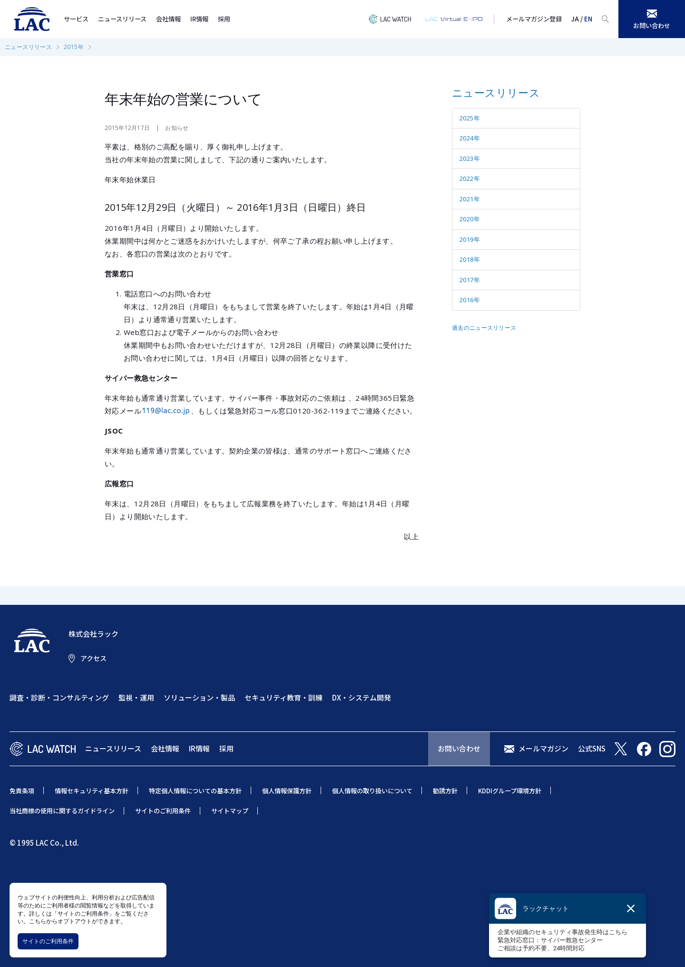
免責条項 (22, 790)
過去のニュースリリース (484, 328)
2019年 (470, 239)
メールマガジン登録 (534, 18)
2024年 (470, 138)
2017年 (470, 280)
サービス (76, 18)
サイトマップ (229, 810)
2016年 (470, 300)
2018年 (470, 259)
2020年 (470, 219)
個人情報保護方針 (287, 790)
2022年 (470, 178)
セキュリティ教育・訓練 (284, 697)
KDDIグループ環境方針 (509, 790)
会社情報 (168, 18)
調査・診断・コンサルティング (59, 697)
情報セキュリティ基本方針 (91, 790)
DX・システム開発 (361, 697)
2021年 (470, 199)
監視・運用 (136, 697)
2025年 (470, 118)
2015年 (74, 47)
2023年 (470, 158)
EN (588, 18)
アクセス (93, 658)
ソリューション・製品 (199, 697)
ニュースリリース (122, 18)
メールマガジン (543, 748)
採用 (224, 18)
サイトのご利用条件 (48, 941)
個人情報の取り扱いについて (372, 790)
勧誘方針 (445, 790)
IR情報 (199, 18)
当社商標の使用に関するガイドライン (62, 810)
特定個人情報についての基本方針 (195, 790)
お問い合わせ (459, 748)
